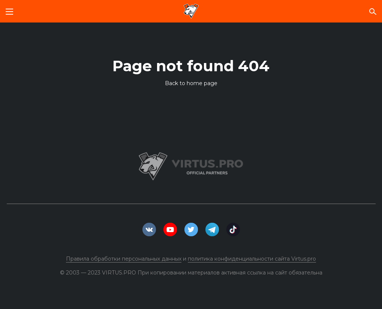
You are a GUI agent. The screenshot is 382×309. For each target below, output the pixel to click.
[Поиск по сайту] (373, 11)
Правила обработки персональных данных (123, 258)
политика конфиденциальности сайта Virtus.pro (252, 258)
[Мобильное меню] (9, 11)
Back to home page (191, 83)
